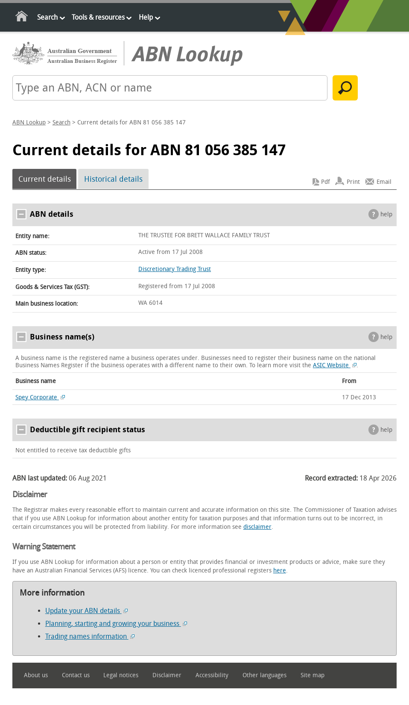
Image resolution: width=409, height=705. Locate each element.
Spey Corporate (40, 397)
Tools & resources (98, 17)
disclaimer (257, 527)
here (279, 570)
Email (384, 182)
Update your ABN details (86, 611)
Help (146, 17)
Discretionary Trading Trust (174, 269)
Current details (44, 179)
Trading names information (89, 636)
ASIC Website (334, 365)
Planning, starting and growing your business (116, 623)
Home (22, 18)
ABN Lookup (29, 122)
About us (36, 675)
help (386, 214)
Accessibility (212, 675)
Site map (312, 675)
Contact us (76, 675)
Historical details (113, 179)
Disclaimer (166, 675)
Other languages (264, 675)
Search (47, 17)
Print (353, 182)
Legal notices (120, 675)
